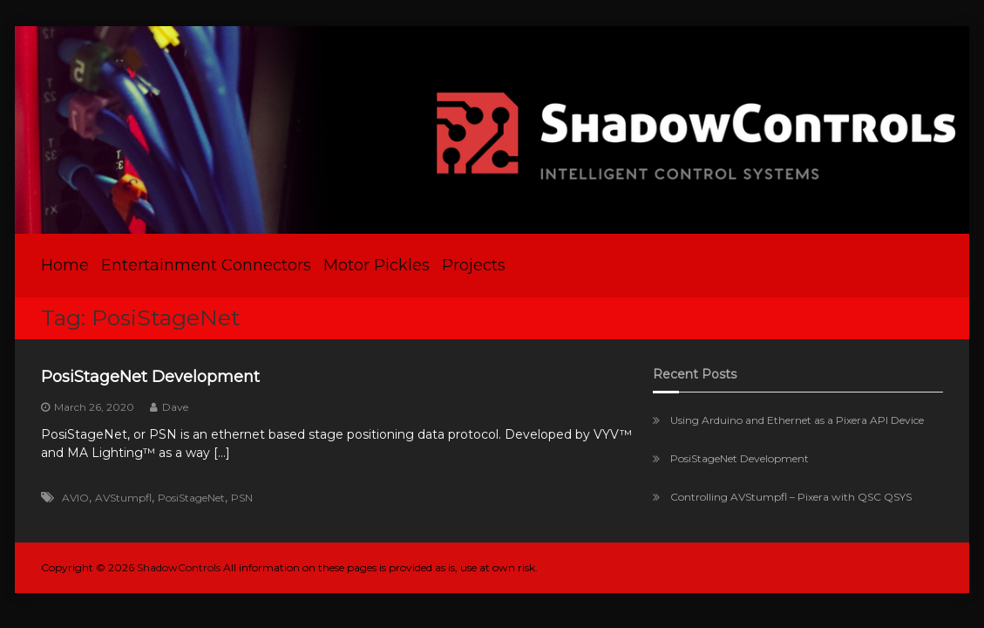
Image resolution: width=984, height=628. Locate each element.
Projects (474, 265)
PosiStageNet (191, 497)
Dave (175, 406)
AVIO (75, 497)
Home (65, 265)
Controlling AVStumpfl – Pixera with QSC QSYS (791, 496)
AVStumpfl (123, 497)
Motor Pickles (376, 265)
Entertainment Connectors (206, 265)
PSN (242, 497)
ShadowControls (179, 567)
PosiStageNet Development (150, 376)
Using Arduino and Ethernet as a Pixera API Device (797, 420)
